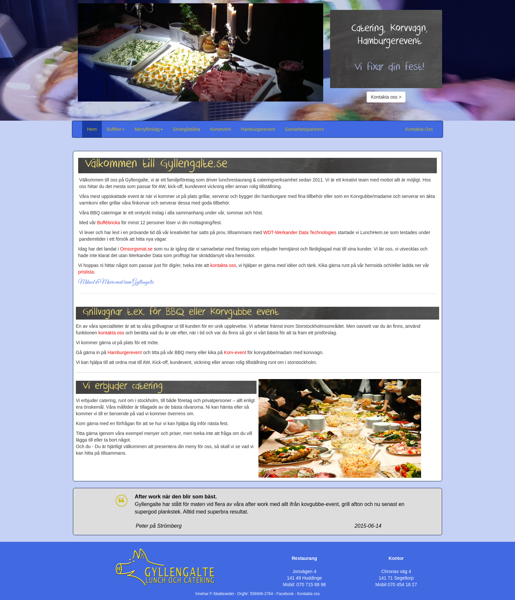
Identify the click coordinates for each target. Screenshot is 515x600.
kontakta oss (223, 265)
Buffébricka (108, 222)
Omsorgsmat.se (136, 249)
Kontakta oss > (386, 97)
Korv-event (235, 352)
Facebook (285, 593)
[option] (200, 52)
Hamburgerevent (258, 129)
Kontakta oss (308, 593)
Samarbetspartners (304, 129)
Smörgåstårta (186, 129)
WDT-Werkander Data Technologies (300, 232)
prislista (86, 272)
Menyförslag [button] (148, 129)
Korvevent (220, 129)
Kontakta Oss (419, 129)
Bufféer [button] (116, 129)
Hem (92, 129)
